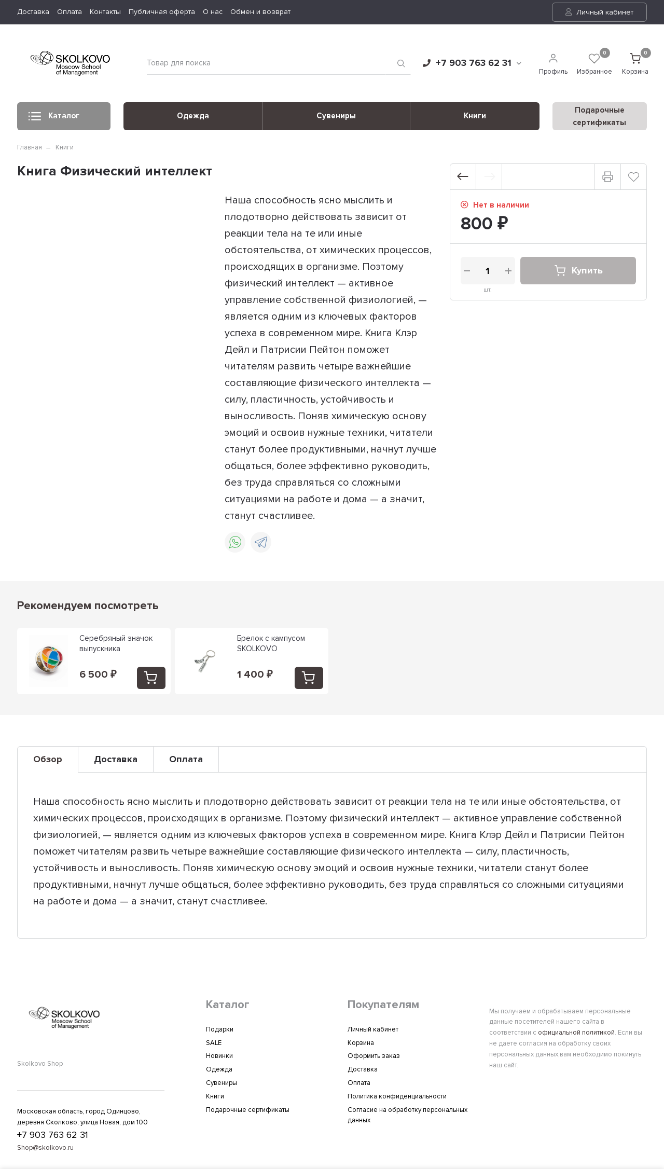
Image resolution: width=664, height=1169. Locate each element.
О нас (213, 11)
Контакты (105, 11)
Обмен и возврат (260, 11)
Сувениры (336, 115)
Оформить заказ (374, 1056)
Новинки (219, 1056)
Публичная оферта (162, 11)
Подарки (219, 1029)
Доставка (33, 11)
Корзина (361, 1043)
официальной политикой (576, 1032)
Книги (475, 115)
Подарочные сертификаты (247, 1110)
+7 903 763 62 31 (472, 62)
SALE (214, 1043)
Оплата (69, 11)
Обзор (47, 759)
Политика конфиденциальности (397, 1096)
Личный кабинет (599, 12)
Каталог (54, 119)
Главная (29, 147)
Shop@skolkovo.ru (45, 1148)
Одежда (193, 115)
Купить (578, 270)
